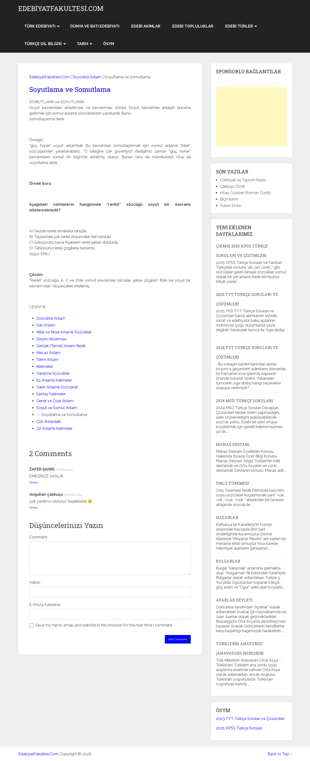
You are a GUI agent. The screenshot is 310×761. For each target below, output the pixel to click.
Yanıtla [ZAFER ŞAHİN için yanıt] (33, 482)
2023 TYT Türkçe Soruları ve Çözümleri (250, 718)
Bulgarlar (228, 561)
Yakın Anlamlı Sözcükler (57, 387)
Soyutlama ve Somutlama (70, 89)
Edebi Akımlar (145, 26)
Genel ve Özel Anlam (54, 401)
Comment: (38, 537)
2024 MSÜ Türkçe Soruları (244, 400)
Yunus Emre (230, 205)
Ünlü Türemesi (232, 483)
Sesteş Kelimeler (51, 394)
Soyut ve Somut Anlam (56, 408)
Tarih (82, 44)
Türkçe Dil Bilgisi (43, 44)
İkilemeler (44, 366)
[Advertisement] (251, 116)
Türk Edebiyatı (39, 26)
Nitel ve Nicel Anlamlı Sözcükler (64, 332)
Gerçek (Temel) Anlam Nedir (61, 346)
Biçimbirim (229, 199)
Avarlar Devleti (234, 600)
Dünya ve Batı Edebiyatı (94, 26)
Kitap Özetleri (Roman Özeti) (245, 193)
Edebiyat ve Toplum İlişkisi (243, 180)
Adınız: (35, 582)
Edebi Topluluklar (192, 26)
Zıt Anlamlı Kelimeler (54, 428)
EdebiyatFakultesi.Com (60, 8)
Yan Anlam (45, 325)
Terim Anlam (47, 359)
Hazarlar (227, 517)
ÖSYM (108, 44)
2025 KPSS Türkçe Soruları (239, 728)
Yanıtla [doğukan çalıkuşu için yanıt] (33, 507)
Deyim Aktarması (51, 339)
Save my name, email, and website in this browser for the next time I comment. (104, 625)
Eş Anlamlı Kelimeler (54, 380)
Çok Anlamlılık (48, 421)
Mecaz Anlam (48, 352)
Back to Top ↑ (280, 754)
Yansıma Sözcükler (53, 373)
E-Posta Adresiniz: (45, 604)
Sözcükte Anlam (86, 77)
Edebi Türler (239, 26)
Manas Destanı (232, 444)
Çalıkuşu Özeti (232, 186)
